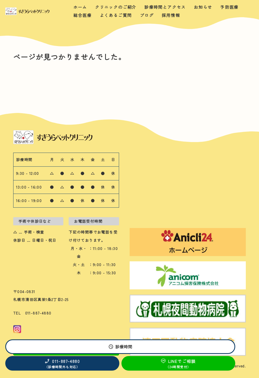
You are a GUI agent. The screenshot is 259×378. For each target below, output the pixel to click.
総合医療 (82, 15)
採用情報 (171, 15)
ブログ (147, 15)
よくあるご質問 (116, 15)
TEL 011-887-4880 (32, 313)
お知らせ (203, 7)
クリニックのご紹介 (115, 7)
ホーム (80, 7)
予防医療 (229, 7)
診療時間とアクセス (165, 7)
